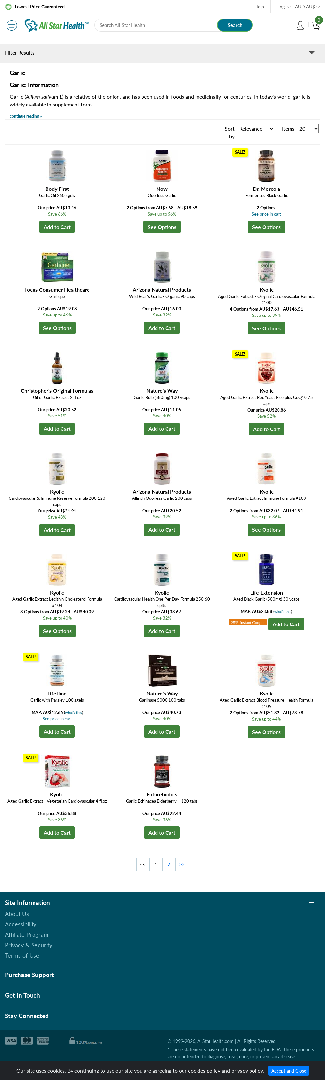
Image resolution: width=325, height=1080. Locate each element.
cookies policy (204, 1070)
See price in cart (266, 214)
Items (288, 128)
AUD (305, 6)
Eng (281, 6)
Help (259, 6)
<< (143, 864)
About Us (17, 913)
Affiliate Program (26, 934)
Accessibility (20, 924)
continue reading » (26, 116)
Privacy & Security (28, 944)
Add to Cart (57, 227)
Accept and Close (288, 1070)
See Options (162, 227)
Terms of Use (22, 955)
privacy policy (247, 1070)
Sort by (230, 132)
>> (182, 864)
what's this (282, 612)
